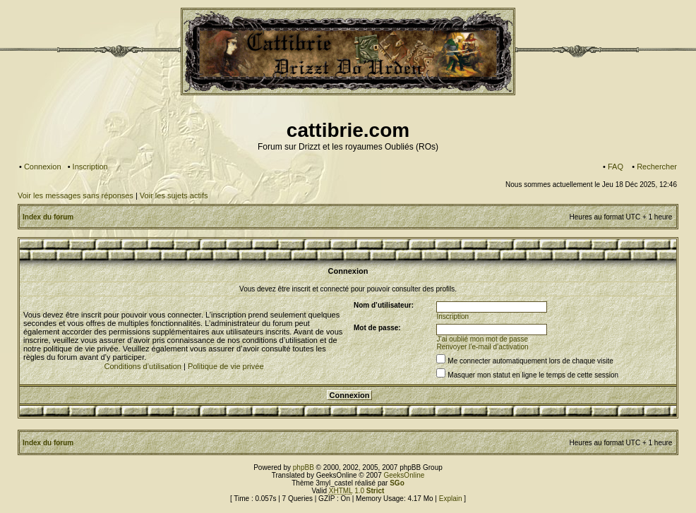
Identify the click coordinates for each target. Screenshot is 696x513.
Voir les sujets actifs (174, 195)
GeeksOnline (403, 475)
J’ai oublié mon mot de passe (483, 339)
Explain (450, 498)
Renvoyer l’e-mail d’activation (483, 347)
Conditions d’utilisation (142, 366)
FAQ (615, 166)
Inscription (90, 166)
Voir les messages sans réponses (75, 195)
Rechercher (657, 166)
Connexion (42, 166)
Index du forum (48, 217)
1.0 (357, 491)
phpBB (303, 467)
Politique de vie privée (226, 366)
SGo (397, 483)
